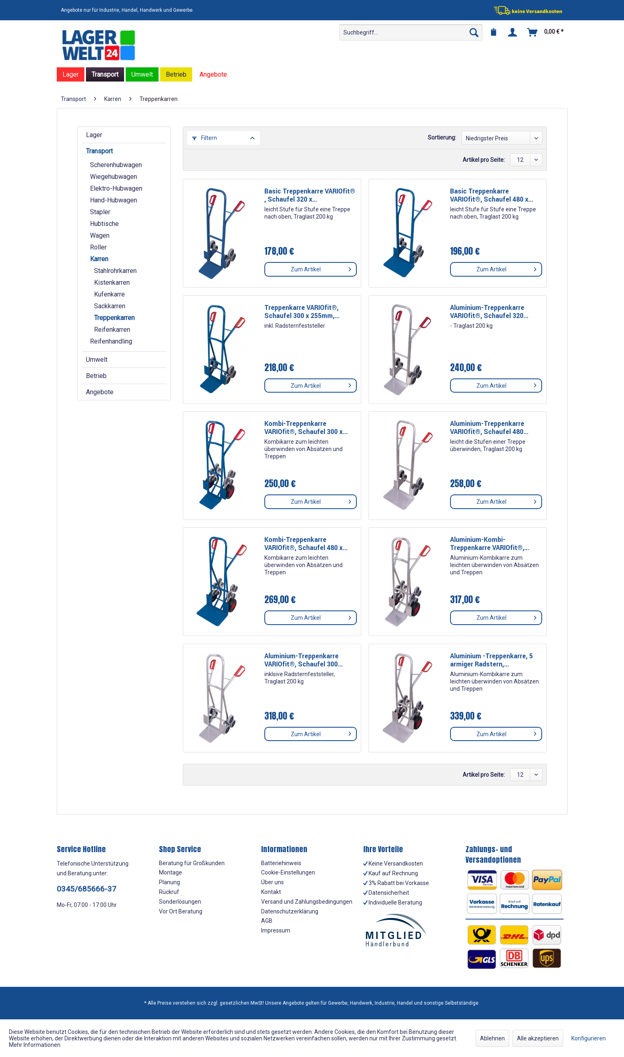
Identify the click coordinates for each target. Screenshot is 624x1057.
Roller (98, 247)
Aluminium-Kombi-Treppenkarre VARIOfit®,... (489, 544)
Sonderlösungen (180, 901)
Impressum (275, 930)
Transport (99, 151)
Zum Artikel (321, 268)
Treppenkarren (114, 318)
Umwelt (96, 359)
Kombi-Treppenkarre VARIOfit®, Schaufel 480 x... (305, 544)
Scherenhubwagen (116, 165)
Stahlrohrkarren (115, 271)
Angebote (100, 392)
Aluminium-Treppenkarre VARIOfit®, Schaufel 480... (489, 428)
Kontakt (271, 892)
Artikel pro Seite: (484, 160)
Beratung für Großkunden (192, 863)
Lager (94, 135)
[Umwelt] (142, 74)
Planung (169, 882)
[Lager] (70, 74)
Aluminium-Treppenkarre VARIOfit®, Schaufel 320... (489, 312)
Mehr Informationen (34, 1045)
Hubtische (104, 224)
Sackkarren (109, 306)
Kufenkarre (109, 294)
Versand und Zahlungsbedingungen (306, 901)
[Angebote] (213, 74)
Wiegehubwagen (113, 176)
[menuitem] (410, 32)
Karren (99, 259)
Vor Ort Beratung (180, 911)
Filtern (204, 138)
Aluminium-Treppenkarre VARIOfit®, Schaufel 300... (303, 660)
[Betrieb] (176, 74)
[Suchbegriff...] (410, 32)
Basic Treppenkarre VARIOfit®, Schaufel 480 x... (491, 195)
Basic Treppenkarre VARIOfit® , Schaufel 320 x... (309, 195)
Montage (170, 872)
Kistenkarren (112, 282)
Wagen (99, 235)
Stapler (100, 212)
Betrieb (96, 376)
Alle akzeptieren (538, 1038)
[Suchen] (473, 32)
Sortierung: (442, 137)
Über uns (272, 882)
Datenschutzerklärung (289, 911)
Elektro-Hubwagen (116, 188)
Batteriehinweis (281, 863)
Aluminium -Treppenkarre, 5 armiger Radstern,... (491, 660)
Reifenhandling (111, 341)
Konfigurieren (588, 1038)
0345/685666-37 (86, 889)
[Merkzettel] (493, 32)
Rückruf (169, 892)
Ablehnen (492, 1038)
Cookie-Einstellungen (288, 872)
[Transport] (105, 74)
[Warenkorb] (546, 32)
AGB (266, 920)
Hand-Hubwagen (113, 200)
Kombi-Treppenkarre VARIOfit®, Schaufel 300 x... (305, 428)
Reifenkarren (112, 329)
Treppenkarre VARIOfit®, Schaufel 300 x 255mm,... (301, 312)
